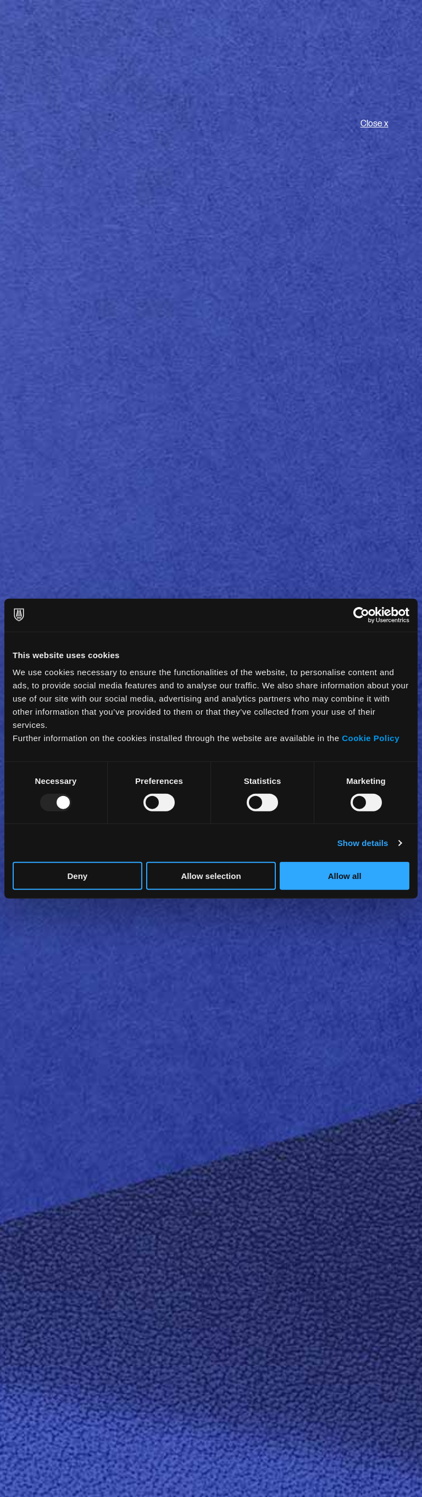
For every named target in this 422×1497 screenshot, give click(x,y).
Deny (77, 876)
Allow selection (211, 876)
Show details (362, 842)
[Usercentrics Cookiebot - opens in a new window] (361, 614)
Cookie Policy (370, 738)
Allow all (345, 876)
